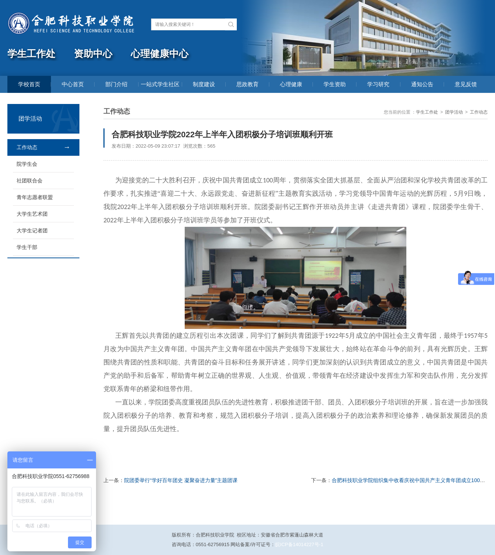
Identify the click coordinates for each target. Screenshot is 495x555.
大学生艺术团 (32, 214)
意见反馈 (466, 84)
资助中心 (93, 53)
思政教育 (247, 84)
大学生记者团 (32, 230)
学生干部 (27, 247)
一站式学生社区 (160, 84)
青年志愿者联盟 (35, 197)
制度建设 (204, 84)
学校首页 (29, 84)
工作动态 (27, 147)
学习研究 (378, 84)
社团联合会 (29, 181)
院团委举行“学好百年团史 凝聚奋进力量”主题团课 (181, 480)
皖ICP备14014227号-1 (299, 544)
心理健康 (291, 84)
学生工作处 (31, 53)
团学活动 (454, 112)
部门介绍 (116, 84)
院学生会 (27, 164)
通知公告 (422, 84)
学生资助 (335, 84)
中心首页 (73, 84)
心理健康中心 (159, 53)
